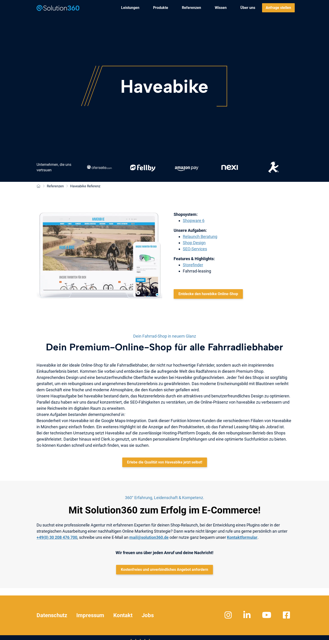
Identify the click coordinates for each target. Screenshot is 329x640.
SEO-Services (195, 248)
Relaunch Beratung (200, 236)
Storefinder (193, 264)
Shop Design (194, 242)
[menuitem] (130, 7)
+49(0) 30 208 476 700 (57, 537)
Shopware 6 (193, 220)
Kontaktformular (242, 537)
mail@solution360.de (149, 537)
